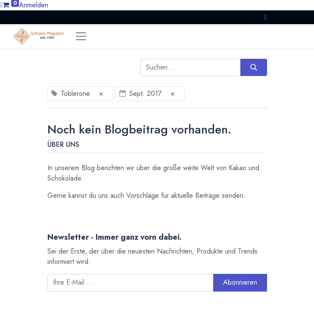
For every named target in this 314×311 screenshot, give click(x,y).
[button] (265, 17)
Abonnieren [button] (240, 282)
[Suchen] (253, 67)
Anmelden (33, 5)
